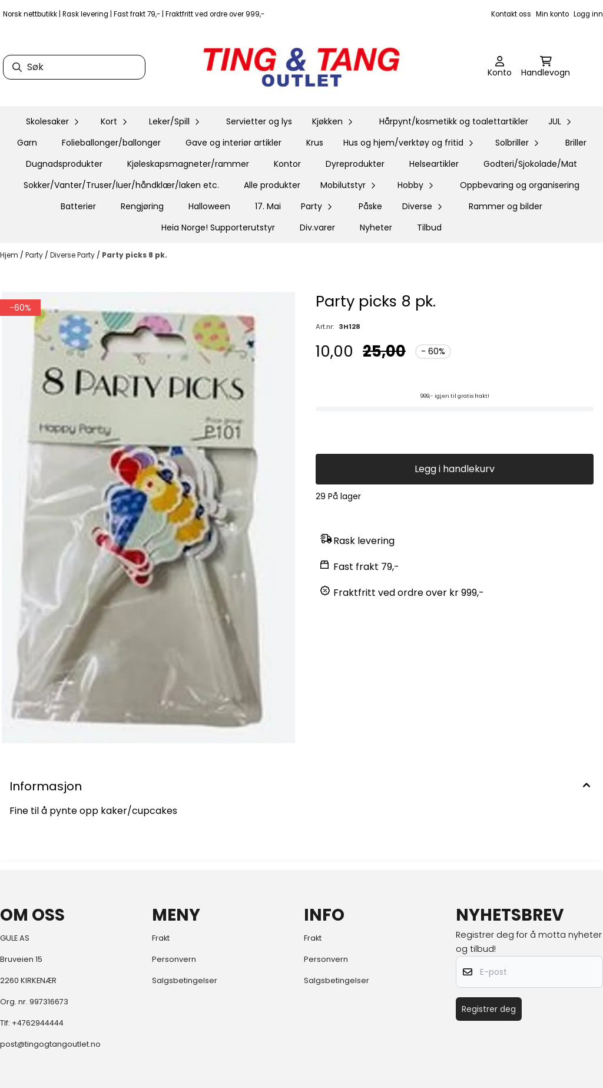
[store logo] (301, 67)
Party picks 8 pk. (134, 255)
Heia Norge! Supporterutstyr (218, 227)
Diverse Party (73, 255)
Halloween (209, 206)
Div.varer (317, 227)
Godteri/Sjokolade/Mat (530, 164)
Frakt (161, 938)
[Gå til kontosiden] (499, 67)
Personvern (174, 959)
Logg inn (588, 14)
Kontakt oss (511, 14)
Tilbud (429, 227)
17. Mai (268, 206)
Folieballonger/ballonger (111, 143)
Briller (576, 143)
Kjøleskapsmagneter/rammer (188, 164)
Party (35, 255)
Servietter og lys (259, 121)
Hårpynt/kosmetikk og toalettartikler (453, 121)
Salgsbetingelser (184, 980)
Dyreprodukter (355, 164)
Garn (27, 143)
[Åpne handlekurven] (545, 67)
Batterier (78, 206)
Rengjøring (142, 206)
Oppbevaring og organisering (519, 185)
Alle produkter (272, 185)
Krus (314, 143)
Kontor (287, 164)
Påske (370, 206)
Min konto (552, 14)
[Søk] (74, 67)
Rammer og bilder (505, 206)
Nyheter (376, 227)
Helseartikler (434, 164)
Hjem (10, 255)
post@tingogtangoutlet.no (50, 1044)
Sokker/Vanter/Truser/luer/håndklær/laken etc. (121, 185)
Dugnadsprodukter (64, 164)
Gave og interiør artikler (233, 143)
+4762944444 (38, 1023)
